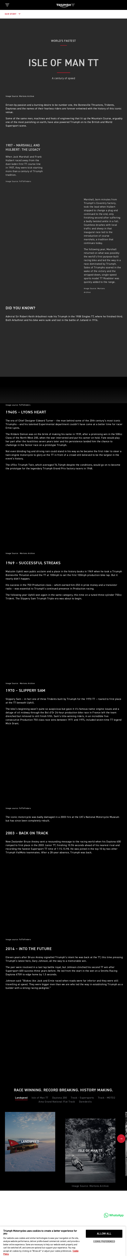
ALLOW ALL (104, 1233)
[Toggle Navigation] (7, 5)
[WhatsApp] (114, 1215)
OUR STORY (13, 14)
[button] (121, 1138)
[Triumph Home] (65, 5)
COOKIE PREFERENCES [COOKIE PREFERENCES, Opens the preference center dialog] (104, 1241)
